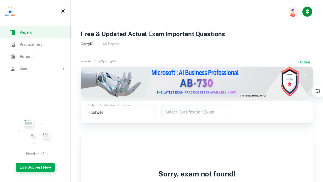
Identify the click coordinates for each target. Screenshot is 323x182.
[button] (35, 69)
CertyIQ (87, 44)
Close (305, 62)
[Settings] (318, 91)
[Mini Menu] (63, 11)
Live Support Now (35, 167)
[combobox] (120, 112)
